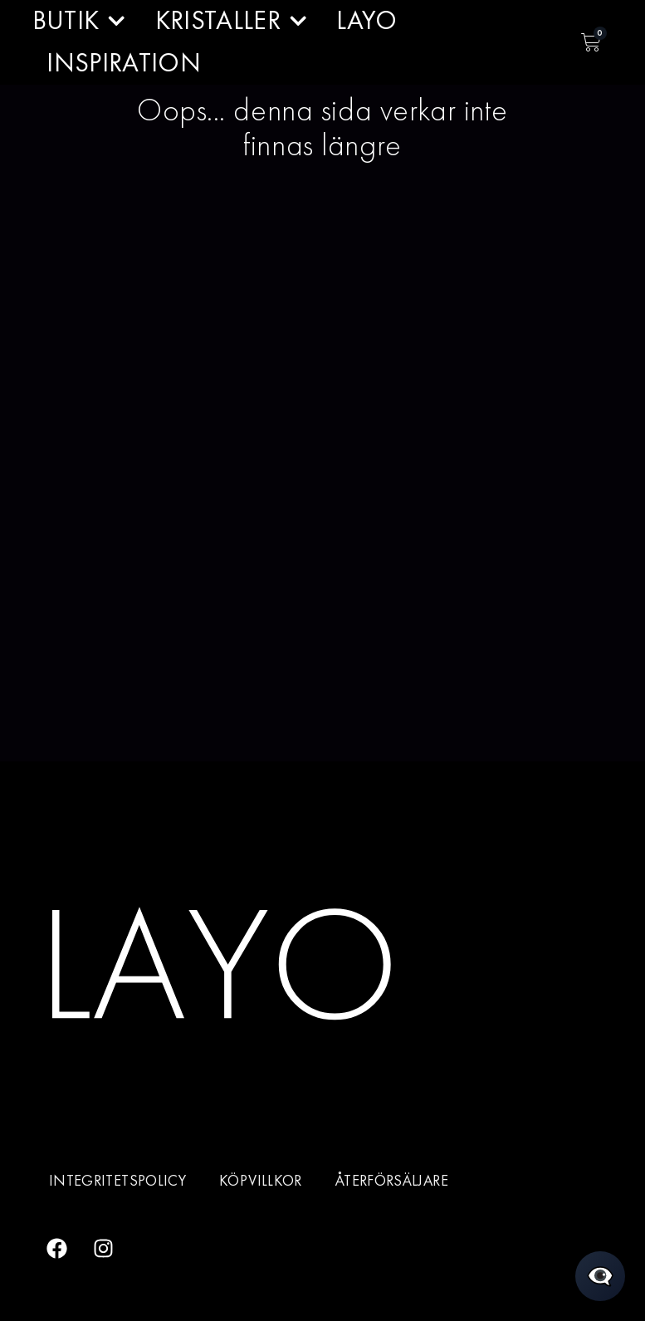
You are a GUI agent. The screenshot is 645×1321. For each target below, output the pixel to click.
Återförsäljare (391, 1181)
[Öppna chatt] (600, 1276)
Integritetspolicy (117, 1181)
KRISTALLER (231, 21)
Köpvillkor (260, 1181)
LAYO (366, 20)
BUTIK (79, 21)
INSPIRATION (123, 63)
